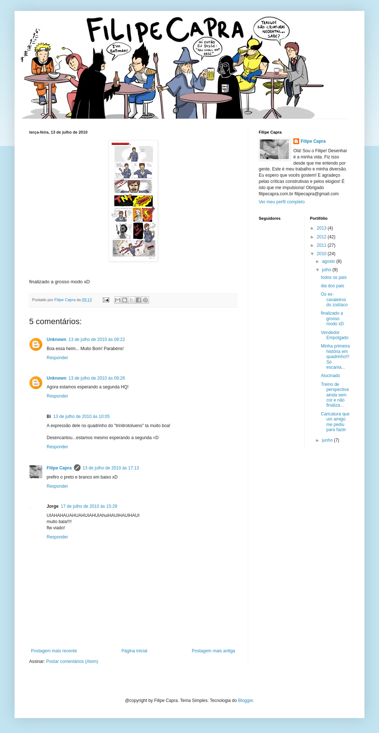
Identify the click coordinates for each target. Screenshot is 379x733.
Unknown (56, 339)
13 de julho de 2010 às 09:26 (97, 378)
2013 (322, 228)
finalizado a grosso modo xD (332, 318)
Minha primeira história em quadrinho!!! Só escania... (335, 357)
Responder (57, 357)
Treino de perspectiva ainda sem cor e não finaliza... (334, 395)
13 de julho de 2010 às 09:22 (97, 339)
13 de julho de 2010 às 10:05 (81, 416)
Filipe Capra (59, 468)
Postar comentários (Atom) (72, 661)
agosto (329, 261)
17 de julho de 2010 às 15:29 (89, 506)
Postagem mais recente (54, 650)
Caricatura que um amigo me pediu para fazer (335, 421)
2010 (322, 253)
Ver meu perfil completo (282, 201)
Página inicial (134, 650)
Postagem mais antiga (213, 650)
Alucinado (330, 375)
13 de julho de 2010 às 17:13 (111, 468)
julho (327, 269)
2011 (322, 245)
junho (328, 440)
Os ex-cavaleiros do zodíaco (334, 299)
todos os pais (334, 277)
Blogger (245, 700)
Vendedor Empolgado (334, 335)
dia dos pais (332, 285)
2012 (322, 236)
